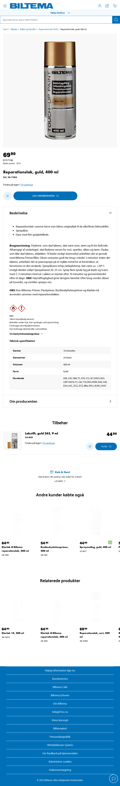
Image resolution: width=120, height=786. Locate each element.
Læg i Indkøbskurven (45, 195)
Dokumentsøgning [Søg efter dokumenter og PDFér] (60, 770)
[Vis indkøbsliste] (107, 6)
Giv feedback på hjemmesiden (60, 753)
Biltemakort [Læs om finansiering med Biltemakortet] (60, 728)
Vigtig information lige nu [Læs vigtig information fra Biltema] (60, 670)
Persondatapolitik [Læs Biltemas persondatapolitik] (60, 736)
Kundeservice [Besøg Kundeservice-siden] (60, 678)
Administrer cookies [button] (60, 761)
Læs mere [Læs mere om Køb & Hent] (60, 481)
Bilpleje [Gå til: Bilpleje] (14, 29)
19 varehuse (26, 184)
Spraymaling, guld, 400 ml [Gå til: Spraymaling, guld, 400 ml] (95, 547)
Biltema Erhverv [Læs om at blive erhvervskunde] (60, 695)
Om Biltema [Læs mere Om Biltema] (60, 703)
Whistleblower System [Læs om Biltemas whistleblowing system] (60, 745)
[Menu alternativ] (5, 6)
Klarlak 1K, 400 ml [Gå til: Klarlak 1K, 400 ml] (13, 633)
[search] (60, 20)
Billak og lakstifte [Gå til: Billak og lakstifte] (28, 29)
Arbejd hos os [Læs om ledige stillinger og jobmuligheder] (60, 712)
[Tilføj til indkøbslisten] (7, 195)
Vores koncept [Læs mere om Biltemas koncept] (60, 720)
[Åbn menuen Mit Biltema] (99, 6)
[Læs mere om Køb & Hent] (60, 472)
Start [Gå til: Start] (5, 29)
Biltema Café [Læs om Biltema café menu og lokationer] (60, 687)
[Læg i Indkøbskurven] (106, 446)
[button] (60, 13)
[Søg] (116, 20)
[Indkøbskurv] (114, 6)
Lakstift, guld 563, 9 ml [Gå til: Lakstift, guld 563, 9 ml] (41, 433)
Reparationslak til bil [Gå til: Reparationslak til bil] (48, 29)
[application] (114, 779)
